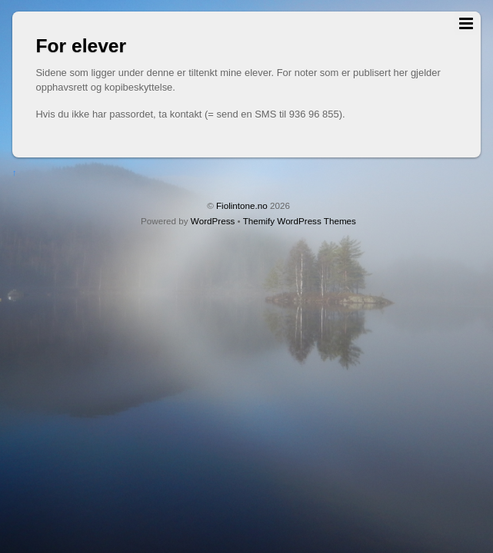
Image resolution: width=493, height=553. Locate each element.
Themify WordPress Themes (299, 221)
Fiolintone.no (242, 205)
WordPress (213, 221)
